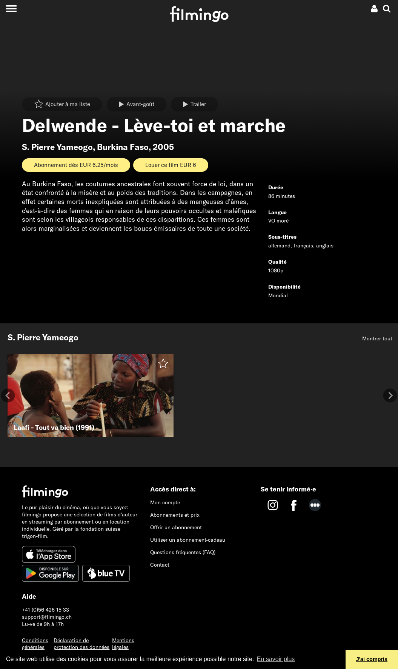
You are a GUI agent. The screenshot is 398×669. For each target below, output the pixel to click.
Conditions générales (35, 644)
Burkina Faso (123, 147)
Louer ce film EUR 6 (170, 164)
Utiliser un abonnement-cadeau (187, 539)
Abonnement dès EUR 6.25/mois (76, 164)
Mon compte (165, 502)
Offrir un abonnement (176, 527)
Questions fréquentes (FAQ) (182, 552)
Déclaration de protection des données (81, 644)
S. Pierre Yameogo (57, 147)
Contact (159, 564)
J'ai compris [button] (371, 659)
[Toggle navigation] (11, 8)
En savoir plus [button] (276, 659)
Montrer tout (377, 338)
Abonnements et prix (175, 514)
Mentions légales (123, 644)
